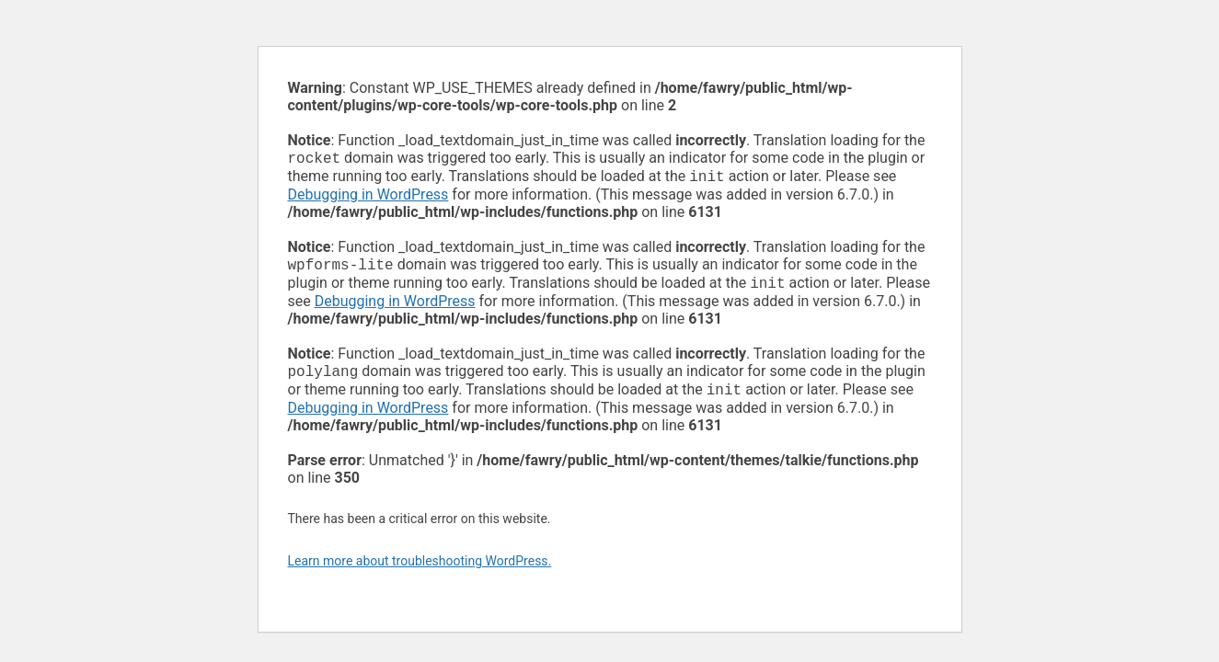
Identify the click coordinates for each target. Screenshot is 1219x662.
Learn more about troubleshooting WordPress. (420, 572)
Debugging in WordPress (368, 198)
